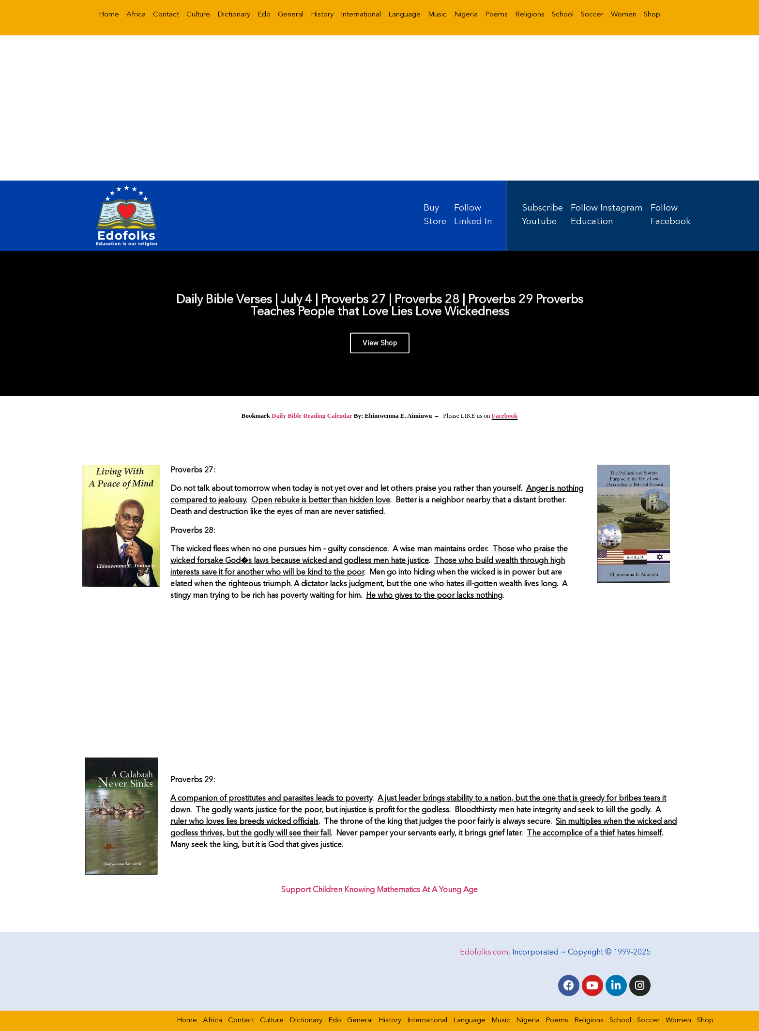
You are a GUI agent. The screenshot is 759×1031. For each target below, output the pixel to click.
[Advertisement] (379, 108)
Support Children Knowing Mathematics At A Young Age (379, 890)
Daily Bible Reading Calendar (312, 415)
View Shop (380, 346)
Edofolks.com (484, 952)
